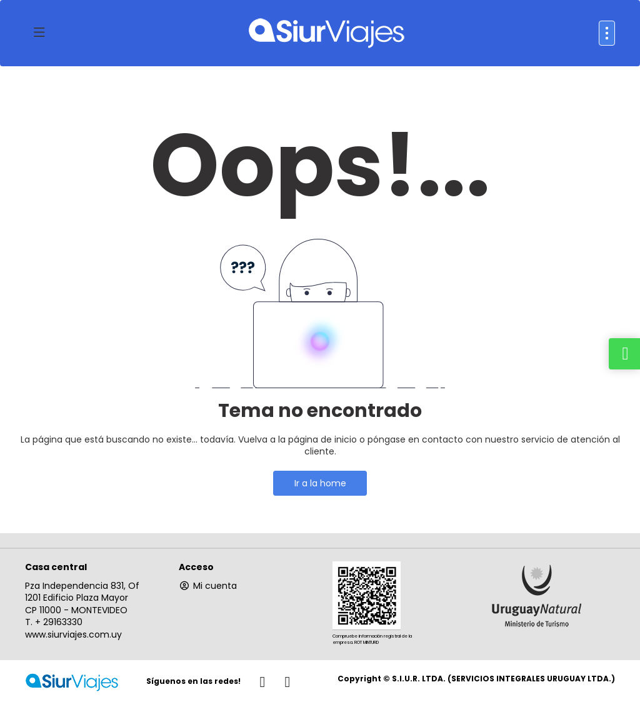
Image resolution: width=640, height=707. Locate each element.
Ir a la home (320, 483)
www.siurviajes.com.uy (73, 634)
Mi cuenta (208, 585)
